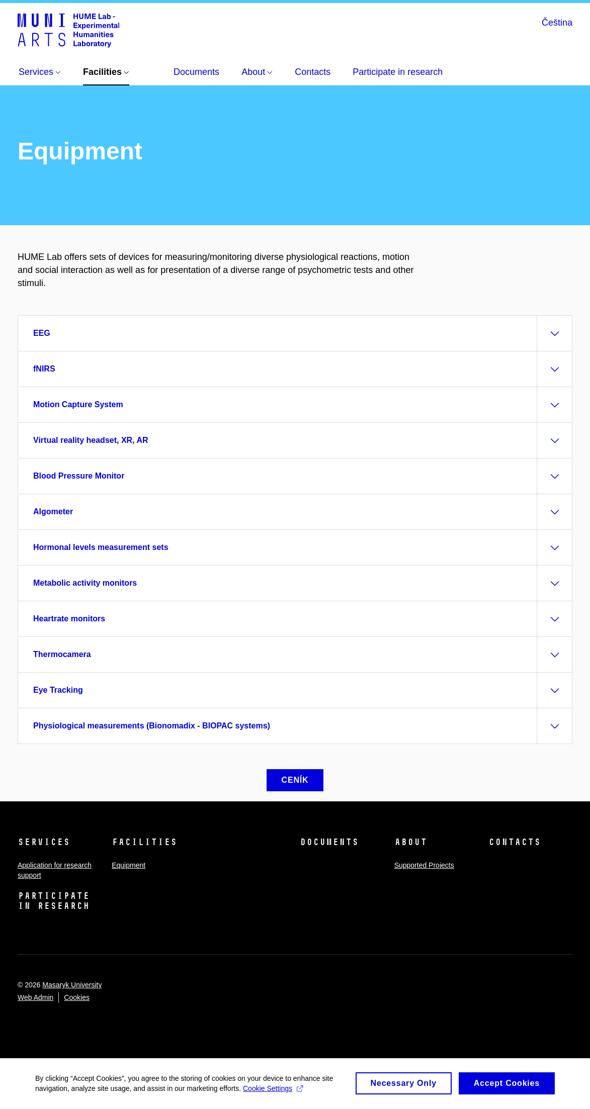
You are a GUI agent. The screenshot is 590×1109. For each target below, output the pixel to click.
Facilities (144, 842)
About (410, 842)
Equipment (128, 865)
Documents (329, 842)
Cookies (77, 997)
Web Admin (35, 997)
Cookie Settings (273, 1092)
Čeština (557, 23)
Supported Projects (424, 865)
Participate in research (54, 900)
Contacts (514, 842)
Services (44, 842)
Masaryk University (72, 985)
